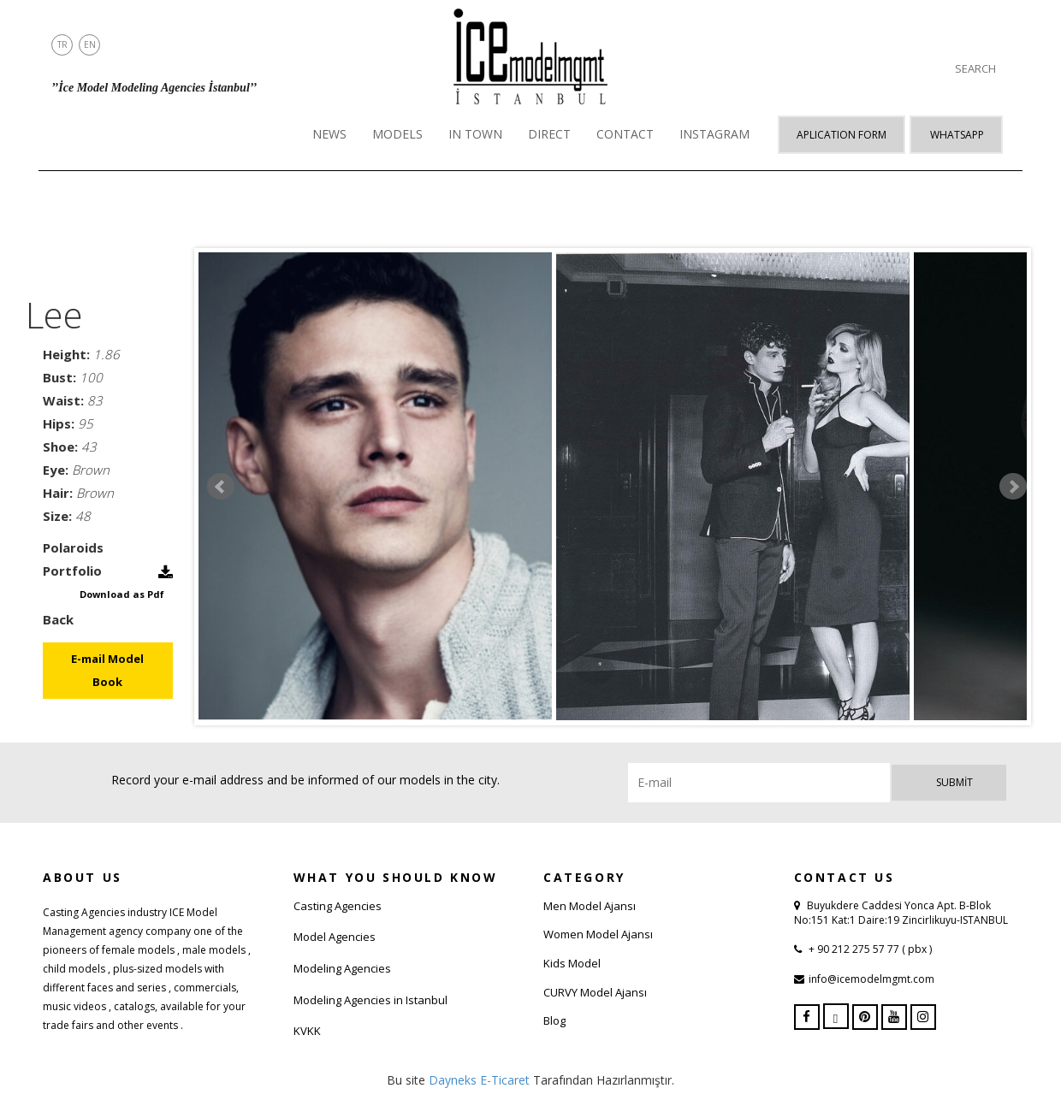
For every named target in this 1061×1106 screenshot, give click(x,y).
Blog (554, 1020)
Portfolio (72, 570)
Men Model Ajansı (589, 906)
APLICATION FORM (841, 134)
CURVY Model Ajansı (595, 992)
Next (1013, 486)
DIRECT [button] (549, 134)
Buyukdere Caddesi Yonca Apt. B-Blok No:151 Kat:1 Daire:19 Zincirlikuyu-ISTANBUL (901, 912)
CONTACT (625, 134)
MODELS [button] (397, 134)
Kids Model (572, 963)
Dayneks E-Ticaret (479, 1080)
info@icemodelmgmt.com (871, 979)
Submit (954, 782)
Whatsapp (957, 134)
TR (62, 44)
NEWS (329, 134)
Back (58, 619)
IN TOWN (475, 134)
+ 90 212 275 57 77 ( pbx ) (869, 949)
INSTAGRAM (714, 134)
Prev (220, 486)
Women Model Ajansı (598, 934)
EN (90, 44)
